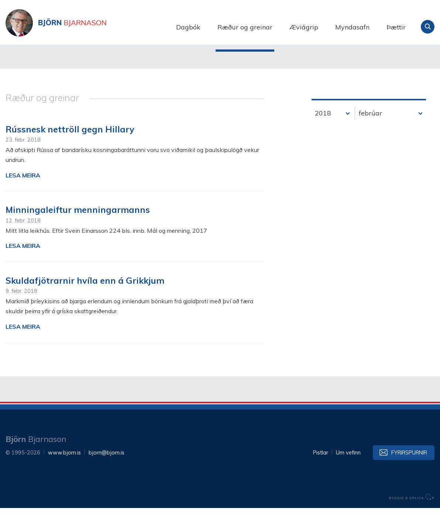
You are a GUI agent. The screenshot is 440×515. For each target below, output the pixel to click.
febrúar (370, 120)
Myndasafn (352, 27)
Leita (427, 27)
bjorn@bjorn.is (106, 459)
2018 (323, 120)
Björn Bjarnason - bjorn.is (79, 27)
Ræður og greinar (244, 27)
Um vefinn (348, 459)
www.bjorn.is (64, 459)
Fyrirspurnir (409, 459)
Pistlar (320, 459)
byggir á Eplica (411, 504)
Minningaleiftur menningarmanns (78, 216)
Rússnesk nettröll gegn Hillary (70, 136)
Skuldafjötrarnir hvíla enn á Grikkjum (85, 287)
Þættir (396, 27)
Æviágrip (303, 27)
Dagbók (188, 27)
